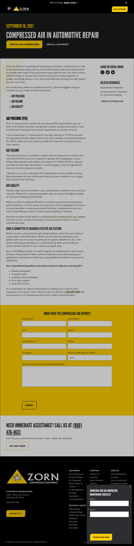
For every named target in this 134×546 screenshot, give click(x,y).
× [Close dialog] (129, 486)
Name (93, 499)
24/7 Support (119, 9)
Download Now (101, 537)
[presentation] (110, 525)
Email (92, 510)
